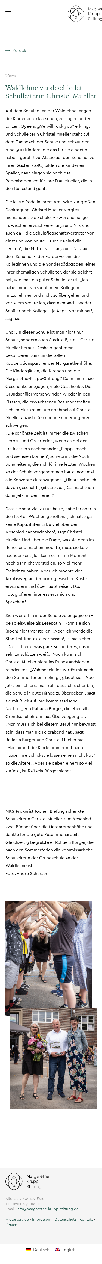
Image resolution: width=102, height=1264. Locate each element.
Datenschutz (65, 1219)
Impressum (41, 1219)
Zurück (19, 50)
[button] (25, 13)
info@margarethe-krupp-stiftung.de (48, 1208)
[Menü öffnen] (11, 13)
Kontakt (86, 1219)
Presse (11, 1224)
